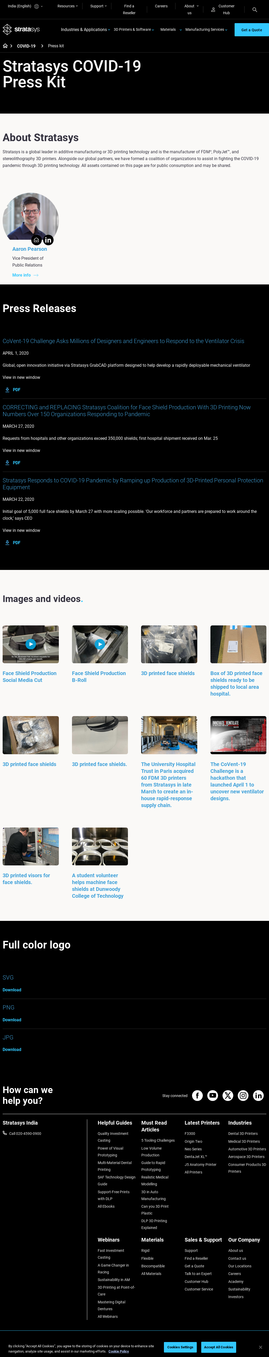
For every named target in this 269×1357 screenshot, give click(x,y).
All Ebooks (106, 1206)
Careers (161, 6)
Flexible (147, 1258)
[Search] (255, 9)
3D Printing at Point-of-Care (116, 1290)
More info (21, 275)
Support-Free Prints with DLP (114, 1195)
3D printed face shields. (99, 764)
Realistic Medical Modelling (154, 1180)
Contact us (237, 1258)
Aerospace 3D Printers (246, 1157)
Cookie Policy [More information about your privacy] (118, 1351)
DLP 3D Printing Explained (154, 1224)
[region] (134, 1347)
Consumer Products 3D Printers (247, 1168)
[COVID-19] (42, 45)
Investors (236, 1297)
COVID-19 (26, 46)
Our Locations (239, 1266)
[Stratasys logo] (21, 29)
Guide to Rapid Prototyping (153, 1166)
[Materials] (160, 1241)
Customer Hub (223, 9)
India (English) (25, 6)
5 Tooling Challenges (158, 1140)
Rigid (145, 1250)
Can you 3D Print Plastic (155, 1209)
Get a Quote (194, 1266)
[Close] (260, 1347)
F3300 (190, 1133)
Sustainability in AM (114, 1280)
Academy (236, 1281)
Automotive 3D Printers (247, 1149)
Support (97, 6)
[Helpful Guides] (117, 1124)
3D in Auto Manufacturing (153, 1195)
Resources (66, 6)
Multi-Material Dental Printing (115, 1166)
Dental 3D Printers (243, 1133)
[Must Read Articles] (160, 1128)
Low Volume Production (151, 1151)
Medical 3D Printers (244, 1141)
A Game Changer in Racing (113, 1268)
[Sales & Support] (204, 1241)
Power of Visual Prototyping (110, 1151)
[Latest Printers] (204, 1124)
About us (189, 9)
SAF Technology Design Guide (117, 1180)
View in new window (21, 377)
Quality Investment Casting (113, 1136)
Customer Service (199, 1289)
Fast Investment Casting (111, 1253)
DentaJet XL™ (196, 1157)
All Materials (151, 1274)
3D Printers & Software (132, 29)
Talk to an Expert (198, 1274)
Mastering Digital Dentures (111, 1305)
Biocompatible (153, 1266)
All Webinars (108, 1316)
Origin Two (193, 1141)
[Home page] (3, 46)
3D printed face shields (168, 673)
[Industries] (247, 1124)
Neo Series (193, 1149)
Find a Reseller (129, 9)
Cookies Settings (180, 1347)
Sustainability (239, 1289)
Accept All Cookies (218, 1347)
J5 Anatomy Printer (200, 1164)
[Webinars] (117, 1241)
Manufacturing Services (204, 29)
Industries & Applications (84, 29)
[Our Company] (247, 1241)
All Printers (193, 1172)
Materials (168, 29)
